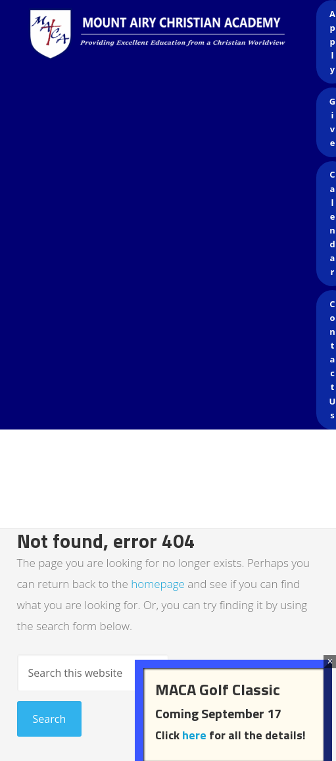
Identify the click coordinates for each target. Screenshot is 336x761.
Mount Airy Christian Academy (171, 39)
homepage (158, 583)
